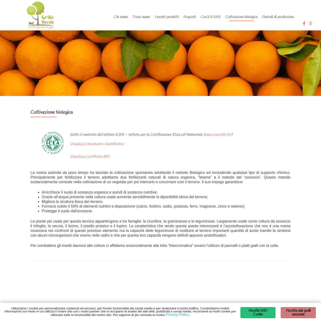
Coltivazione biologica (241, 17)
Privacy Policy (177, 315)
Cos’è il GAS (211, 17)
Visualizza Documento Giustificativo (97, 144)
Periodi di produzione (278, 17)
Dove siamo (141, 17)
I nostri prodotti (167, 17)
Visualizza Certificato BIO (90, 156)
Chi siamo (121, 17)
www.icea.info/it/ (218, 134)
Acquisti (189, 17)
